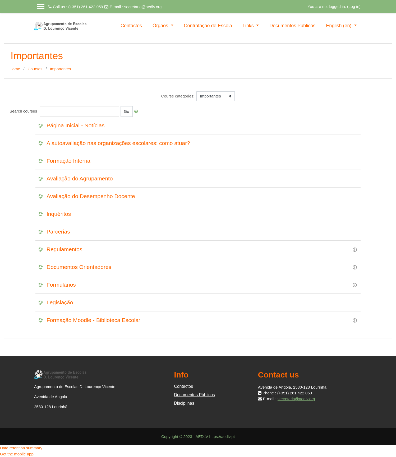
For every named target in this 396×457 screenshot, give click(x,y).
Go (126, 111)
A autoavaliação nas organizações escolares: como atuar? (118, 143)
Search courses (23, 111)
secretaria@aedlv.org (143, 6)
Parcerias (58, 231)
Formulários (61, 285)
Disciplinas (184, 403)
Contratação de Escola (208, 25)
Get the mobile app (17, 454)
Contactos (131, 25)
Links (249, 25)
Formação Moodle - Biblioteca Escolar (93, 320)
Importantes (60, 69)
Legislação (60, 302)
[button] (137, 111)
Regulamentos (64, 249)
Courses (35, 69)
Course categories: (178, 96)
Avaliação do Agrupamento (80, 178)
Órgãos (161, 25)
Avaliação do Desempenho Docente (91, 196)
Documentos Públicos (292, 25)
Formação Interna (68, 161)
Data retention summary (21, 448)
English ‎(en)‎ (339, 25)
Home (15, 69)
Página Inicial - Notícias (75, 125)
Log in (353, 6)
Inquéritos (59, 214)
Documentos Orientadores (79, 267)
